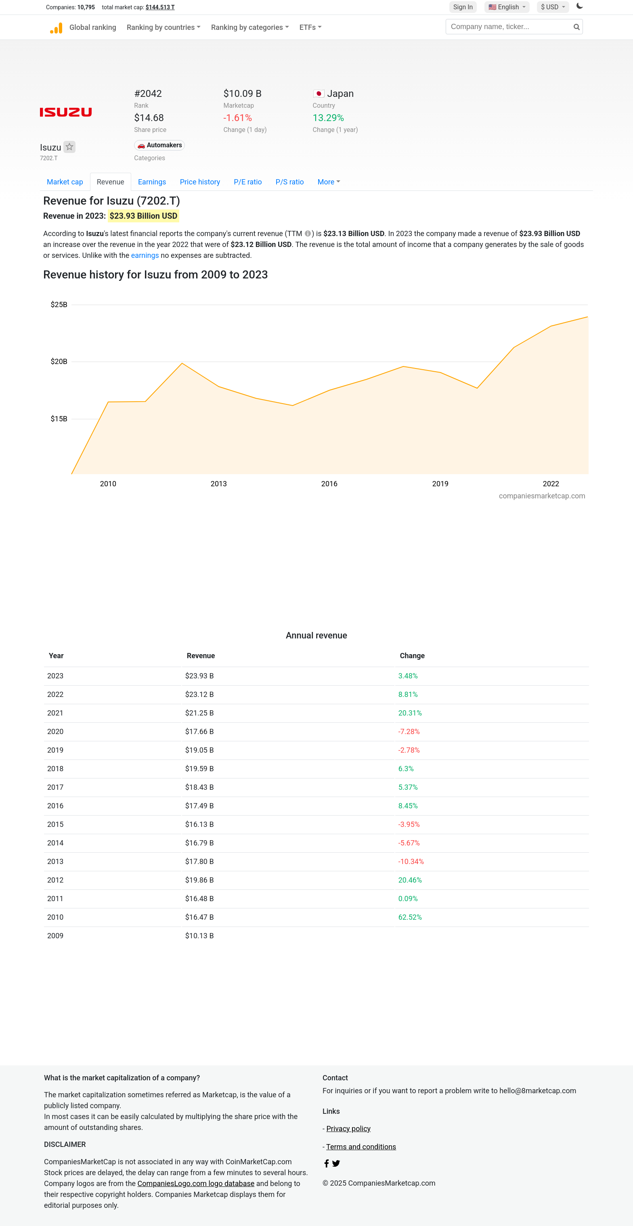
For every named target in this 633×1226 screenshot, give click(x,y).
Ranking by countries (161, 27)
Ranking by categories (247, 27)
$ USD (550, 7)
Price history (200, 182)
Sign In (463, 7)
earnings (145, 255)
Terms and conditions (361, 1146)
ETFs (308, 27)
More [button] (326, 182)
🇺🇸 (504, 7)
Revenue (110, 182)
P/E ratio (248, 182)
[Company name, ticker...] (514, 26)
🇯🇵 (333, 93)
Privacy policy (348, 1128)
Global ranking (92, 27)
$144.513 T (160, 7)
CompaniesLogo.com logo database (196, 1183)
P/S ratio (290, 182)
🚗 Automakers (159, 145)
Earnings (152, 182)
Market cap (65, 182)
